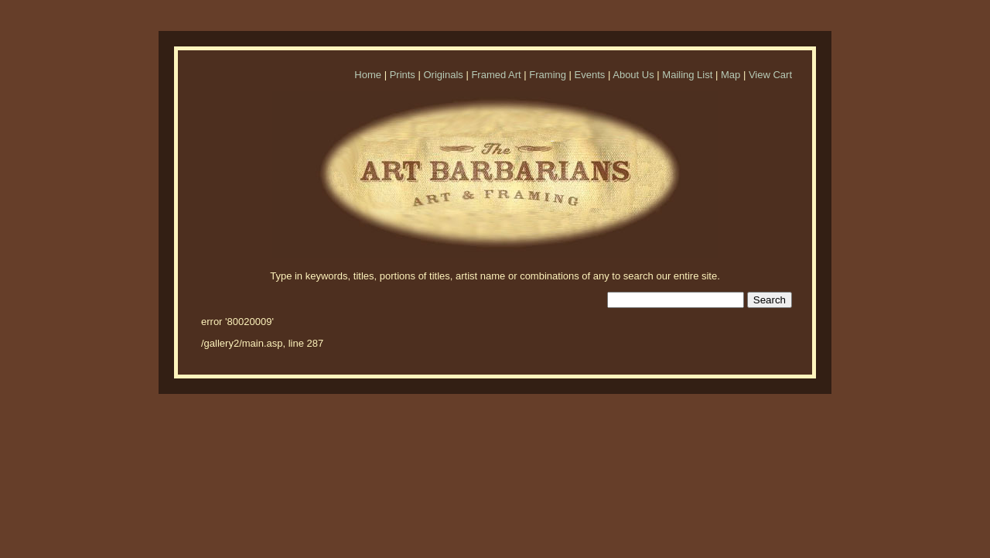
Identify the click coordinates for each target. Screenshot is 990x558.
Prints (402, 74)
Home (367, 74)
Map (730, 74)
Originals (443, 74)
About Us (633, 74)
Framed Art (496, 74)
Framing (547, 74)
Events (590, 74)
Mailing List (687, 74)
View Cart (770, 74)
